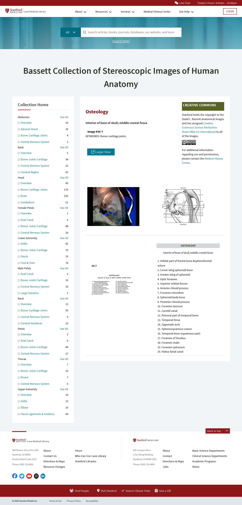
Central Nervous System (43, 142)
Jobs (166, 466)
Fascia (43, 256)
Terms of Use (55, 500)
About (78, 11)
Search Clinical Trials (136, 491)
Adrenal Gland (43, 129)
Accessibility (92, 500)
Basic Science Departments (208, 450)
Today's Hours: (206, 3)
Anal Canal (43, 220)
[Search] (84, 32)
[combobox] (131, 32)
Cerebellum (43, 202)
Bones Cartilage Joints (43, 135)
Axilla (43, 401)
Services (126, 11)
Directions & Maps (54, 461)
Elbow (43, 407)
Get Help (184, 11)
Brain (43, 196)
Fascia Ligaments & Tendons (43, 414)
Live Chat (182, 3)
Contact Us (50, 456)
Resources (101, 11)
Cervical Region (43, 172)
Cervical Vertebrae (43, 323)
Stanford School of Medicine (164, 441)
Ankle (43, 243)
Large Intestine (43, 293)
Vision (195, 466)
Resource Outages (54, 466)
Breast (43, 377)
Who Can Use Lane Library (90, 456)
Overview (43, 122)
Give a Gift (163, 491)
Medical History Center (157, 11)
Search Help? (121, 41)
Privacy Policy (74, 500)
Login (230, 11)
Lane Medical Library (35, 11)
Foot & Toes (43, 263)
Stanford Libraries (85, 461)
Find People (79, 491)
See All (64, 117)
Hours (78, 450)
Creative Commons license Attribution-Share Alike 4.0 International (200, 127)
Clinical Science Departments (209, 456)
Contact (167, 456)
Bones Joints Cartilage (43, 159)
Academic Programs (204, 461)
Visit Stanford (107, 491)
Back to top (217, 431)
